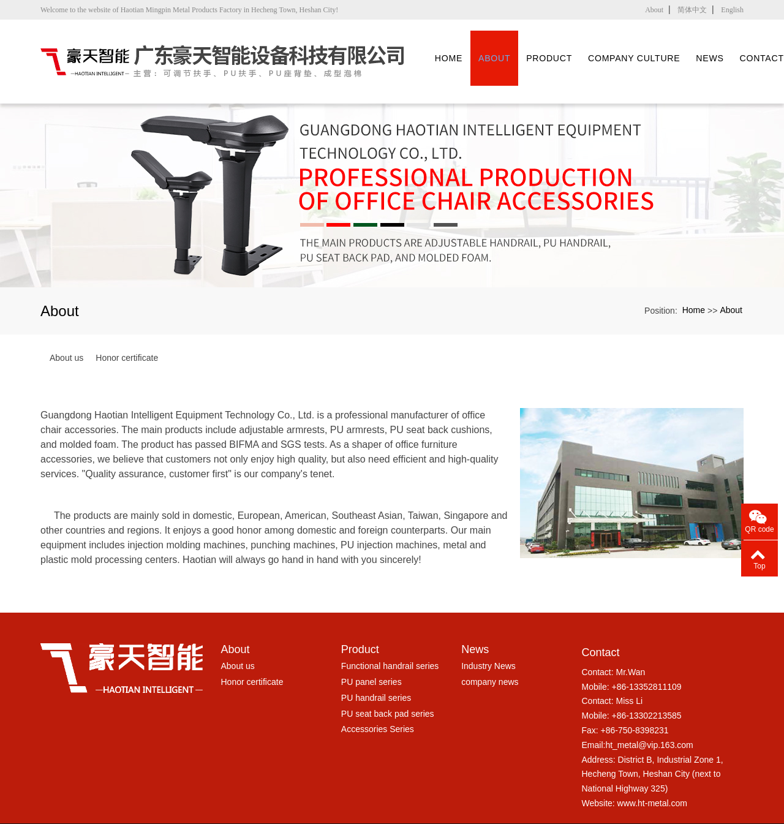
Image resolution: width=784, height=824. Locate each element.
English (732, 10)
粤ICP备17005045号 (392, 813)
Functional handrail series (390, 637)
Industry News (488, 637)
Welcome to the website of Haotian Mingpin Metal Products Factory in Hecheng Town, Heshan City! (189, 10)
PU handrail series (376, 669)
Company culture (661, 47)
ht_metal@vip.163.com (649, 716)
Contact (600, 624)
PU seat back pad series (387, 684)
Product (567, 47)
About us (66, 329)
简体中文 (692, 10)
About (654, 10)
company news (489, 653)
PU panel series (371, 653)
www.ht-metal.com (652, 774)
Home (457, 47)
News (745, 47)
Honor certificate (127, 329)
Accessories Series (377, 700)
